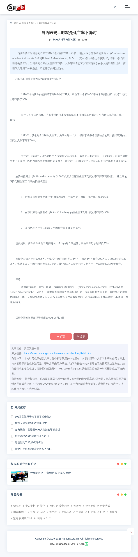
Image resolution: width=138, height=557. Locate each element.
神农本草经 (19, 512)
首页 (16, 23)
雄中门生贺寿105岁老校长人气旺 (33, 448)
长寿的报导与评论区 (46, 23)
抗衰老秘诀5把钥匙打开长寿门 (32, 435)
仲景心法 (66, 512)
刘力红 (53, 512)
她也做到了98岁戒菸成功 (29, 442)
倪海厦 (17, 505)
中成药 (80, 512)
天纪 (51, 505)
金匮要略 (91, 505)
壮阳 (48, 518)
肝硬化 (92, 512)
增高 (39, 518)
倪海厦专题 (27, 23)
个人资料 (30, 505)
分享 (81, 336)
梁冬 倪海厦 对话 (22, 518)
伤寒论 (77, 505)
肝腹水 (113, 512)
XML (82, 543)
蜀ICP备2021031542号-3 (64, 543)
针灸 (32, 512)
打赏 (61, 336)
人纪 (42, 512)
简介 (42, 505)
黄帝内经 (64, 505)
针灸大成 (105, 505)
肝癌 (102, 512)
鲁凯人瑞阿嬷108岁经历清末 (31, 423)
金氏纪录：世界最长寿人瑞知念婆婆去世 (37, 429)
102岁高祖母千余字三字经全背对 (33, 416)
